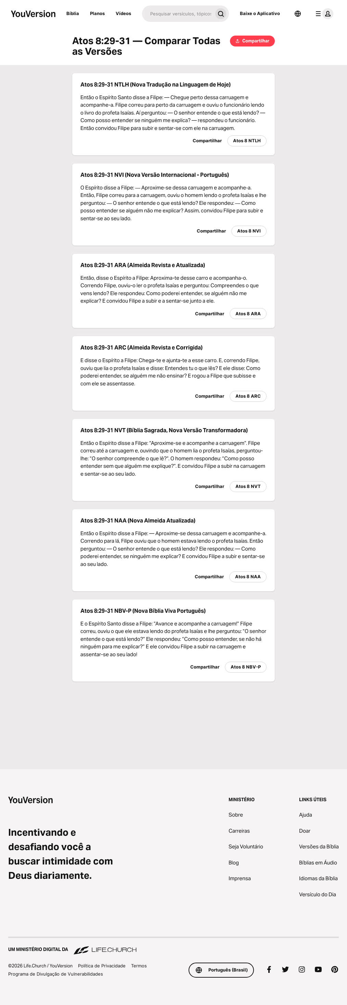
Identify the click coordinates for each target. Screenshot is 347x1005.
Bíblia (72, 13)
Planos (97, 13)
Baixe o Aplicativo (260, 13)
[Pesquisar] (177, 13)
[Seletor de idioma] (298, 14)
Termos (139, 965)
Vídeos (123, 13)
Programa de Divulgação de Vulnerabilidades (55, 974)
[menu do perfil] (323, 14)
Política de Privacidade (102, 965)
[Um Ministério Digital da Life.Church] (173, 946)
